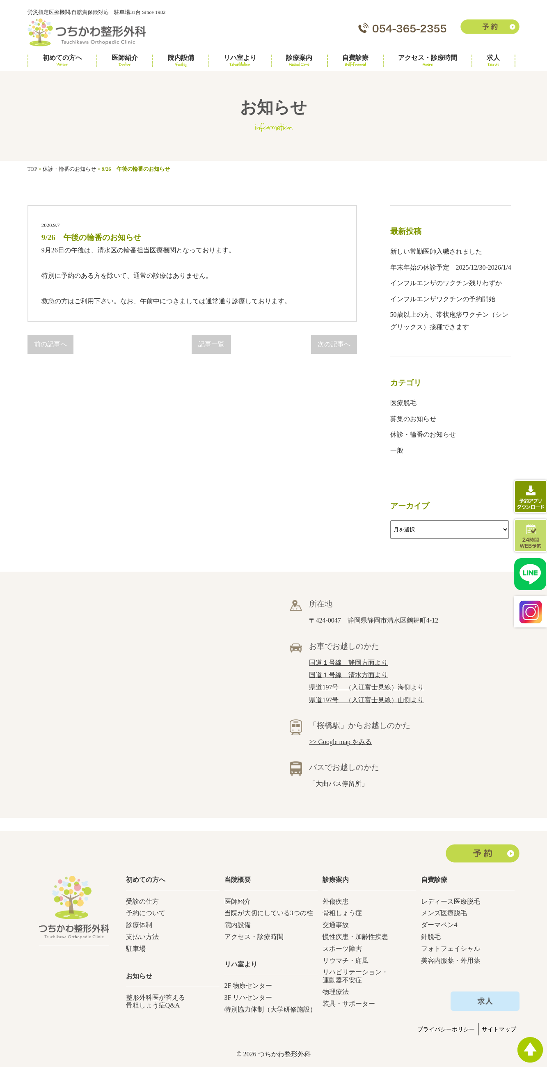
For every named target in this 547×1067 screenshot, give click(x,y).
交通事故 (336, 924)
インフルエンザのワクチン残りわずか (446, 282)
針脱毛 (431, 936)
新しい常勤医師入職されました (436, 251)
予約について (145, 912)
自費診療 (355, 61)
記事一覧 (211, 344)
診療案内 (299, 61)
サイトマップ (499, 1029)
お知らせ (139, 976)
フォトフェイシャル (450, 948)
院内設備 (181, 61)
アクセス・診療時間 (427, 61)
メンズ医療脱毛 (444, 912)
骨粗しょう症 (342, 912)
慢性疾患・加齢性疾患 (355, 936)
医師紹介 (125, 61)
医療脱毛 (403, 402)
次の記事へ (334, 344)
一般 (396, 450)
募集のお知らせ (413, 418)
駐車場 (136, 948)
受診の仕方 (142, 901)
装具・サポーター (349, 1003)
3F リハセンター (248, 997)
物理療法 (336, 991)
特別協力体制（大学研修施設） (270, 1009)
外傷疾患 (336, 901)
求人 (493, 61)
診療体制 (139, 924)
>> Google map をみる (340, 741)
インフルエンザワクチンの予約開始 (442, 298)
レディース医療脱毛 (450, 901)
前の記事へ (50, 344)
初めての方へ (62, 61)
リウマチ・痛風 (345, 960)
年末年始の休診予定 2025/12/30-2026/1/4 (450, 267)
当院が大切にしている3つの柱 (268, 912)
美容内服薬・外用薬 (450, 960)
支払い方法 (142, 936)
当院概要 (237, 879)
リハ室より (240, 61)
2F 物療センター (248, 985)
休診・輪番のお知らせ (423, 434)
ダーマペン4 (439, 924)
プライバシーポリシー (446, 1029)
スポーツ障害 (342, 948)
